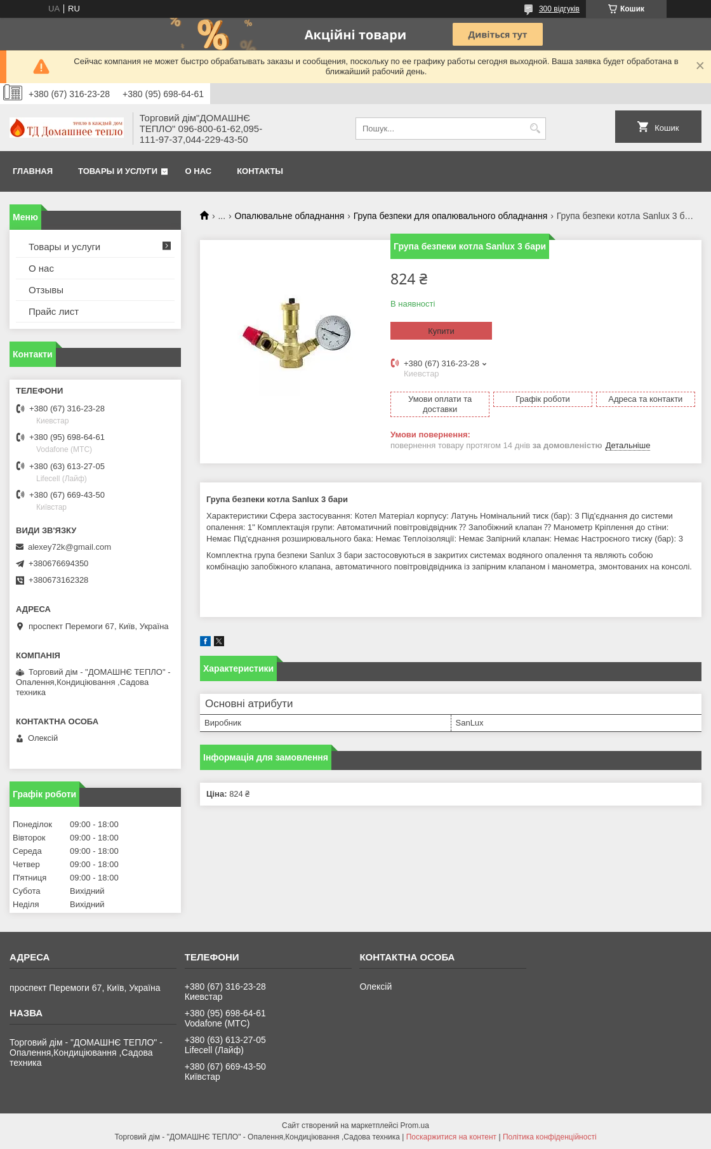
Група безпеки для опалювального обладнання (451, 216)
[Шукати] (535, 128)
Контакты (260, 171)
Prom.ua (415, 1125)
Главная (33, 171)
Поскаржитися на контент (451, 1136)
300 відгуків (559, 8)
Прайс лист (54, 311)
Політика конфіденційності (550, 1136)
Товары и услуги (117, 171)
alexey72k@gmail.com (69, 547)
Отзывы (46, 289)
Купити (441, 331)
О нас (198, 171)
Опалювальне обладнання (290, 216)
